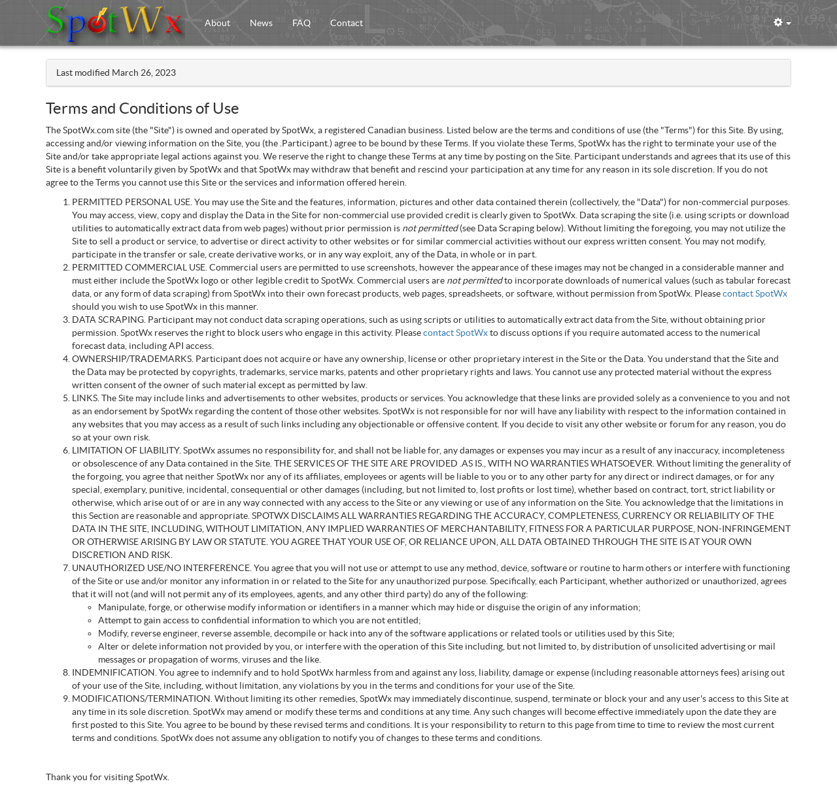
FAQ (301, 23)
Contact (346, 23)
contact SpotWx (755, 293)
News (261, 23)
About (217, 23)
